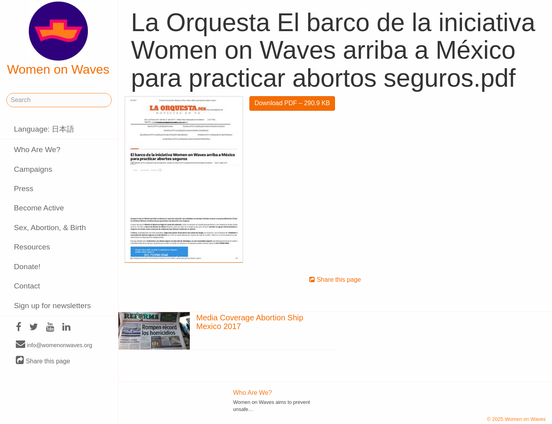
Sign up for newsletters (52, 305)
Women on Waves (58, 39)
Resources (32, 247)
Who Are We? (37, 149)
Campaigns (33, 169)
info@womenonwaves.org (54, 345)
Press (23, 188)
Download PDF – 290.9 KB (292, 103)
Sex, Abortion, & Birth (50, 227)
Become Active (39, 208)
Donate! (27, 266)
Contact (27, 286)
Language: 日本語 (44, 129)
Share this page (43, 361)
